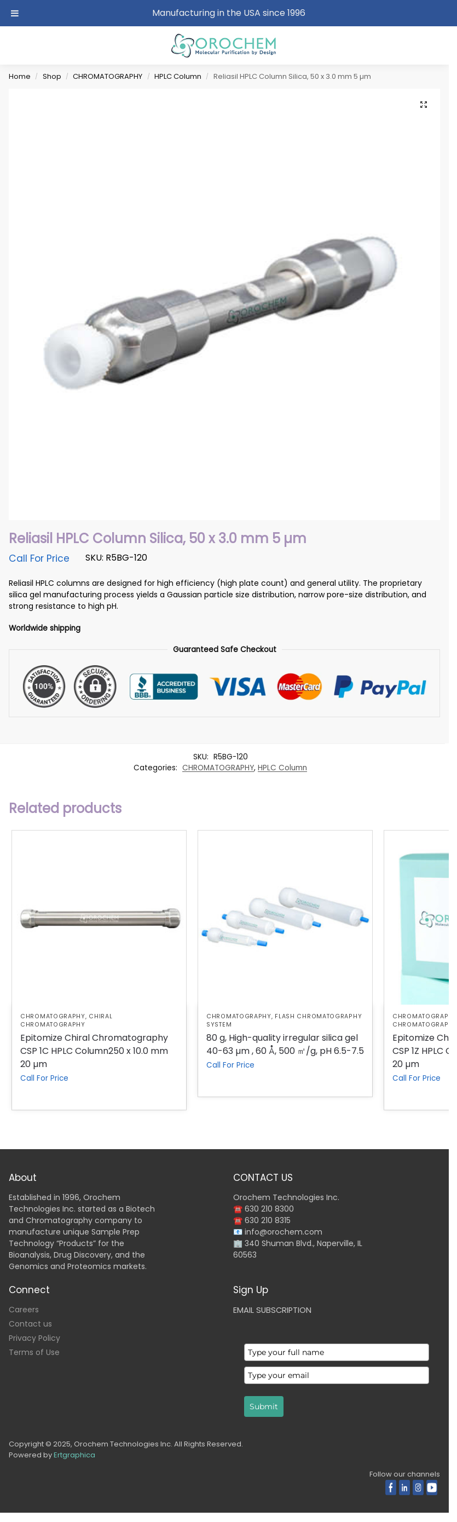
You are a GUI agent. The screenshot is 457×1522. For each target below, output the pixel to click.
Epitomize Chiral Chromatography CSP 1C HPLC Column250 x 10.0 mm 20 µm (94, 1050)
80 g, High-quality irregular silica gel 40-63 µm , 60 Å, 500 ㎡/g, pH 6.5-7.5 (285, 1044)
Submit (264, 1406)
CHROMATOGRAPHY (107, 76)
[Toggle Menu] (15, 13)
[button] (423, 105)
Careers (24, 1309)
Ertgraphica (74, 1455)
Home (20, 76)
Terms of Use (34, 1352)
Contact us (30, 1323)
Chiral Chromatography (66, 1020)
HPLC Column (177, 76)
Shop (52, 76)
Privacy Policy (34, 1338)
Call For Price (39, 558)
